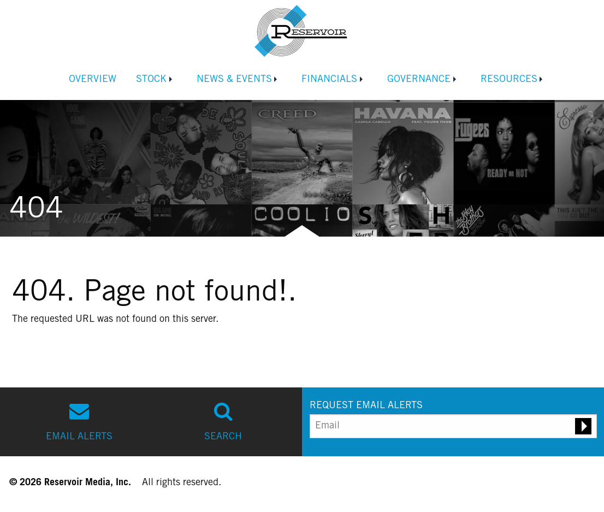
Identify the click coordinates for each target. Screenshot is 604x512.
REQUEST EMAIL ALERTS (366, 406)
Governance (419, 80)
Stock (151, 80)
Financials (329, 80)
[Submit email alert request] (583, 426)
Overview (92, 80)
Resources (509, 80)
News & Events (234, 80)
